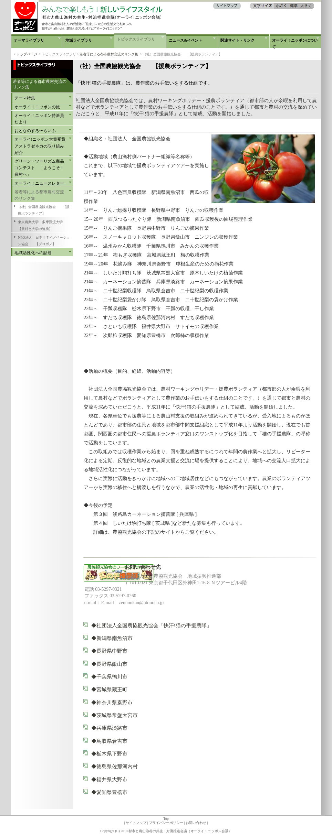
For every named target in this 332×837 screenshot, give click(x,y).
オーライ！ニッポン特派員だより (39, 118)
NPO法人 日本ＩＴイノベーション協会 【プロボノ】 (44, 241)
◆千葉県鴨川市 (109, 677)
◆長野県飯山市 (109, 664)
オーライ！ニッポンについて (295, 43)
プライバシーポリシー (166, 823)
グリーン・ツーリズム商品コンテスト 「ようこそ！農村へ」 (39, 167)
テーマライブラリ (29, 40)
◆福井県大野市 (109, 779)
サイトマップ (136, 823)
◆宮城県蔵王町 (109, 689)
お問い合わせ (196, 823)
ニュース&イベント (185, 40)
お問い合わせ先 (143, 567)
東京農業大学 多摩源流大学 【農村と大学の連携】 (44, 225)
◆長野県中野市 (109, 651)
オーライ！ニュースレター (39, 183)
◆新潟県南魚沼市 (120, 638)
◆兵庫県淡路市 (109, 728)
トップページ (27, 54)
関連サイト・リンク (237, 40)
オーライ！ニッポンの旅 (37, 107)
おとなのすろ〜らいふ (35, 131)
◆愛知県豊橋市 (119, 792)
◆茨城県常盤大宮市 (114, 715)
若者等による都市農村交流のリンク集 (109, 54)
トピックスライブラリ (136, 39)
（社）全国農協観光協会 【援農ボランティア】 (44, 210)
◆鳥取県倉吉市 (109, 741)
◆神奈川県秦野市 (112, 702)
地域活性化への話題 (33, 253)
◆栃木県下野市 (109, 754)
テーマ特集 (24, 98)
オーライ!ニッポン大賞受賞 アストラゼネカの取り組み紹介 (41, 145)
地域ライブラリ (78, 40)
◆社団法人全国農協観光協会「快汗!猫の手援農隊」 (151, 625)
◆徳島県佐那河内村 (114, 766)
